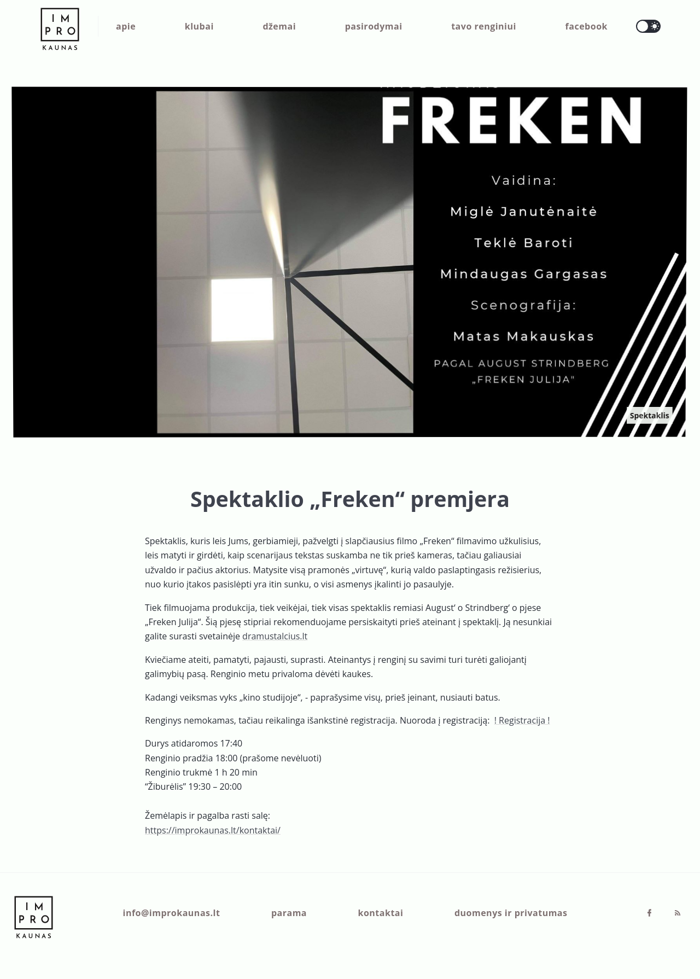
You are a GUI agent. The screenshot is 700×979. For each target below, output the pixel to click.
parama (289, 913)
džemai (279, 26)
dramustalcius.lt (274, 636)
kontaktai (381, 913)
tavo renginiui (483, 26)
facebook (586, 26)
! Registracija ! (522, 720)
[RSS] (677, 913)
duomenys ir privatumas (511, 913)
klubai (199, 26)
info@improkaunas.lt (171, 913)
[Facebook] (650, 913)
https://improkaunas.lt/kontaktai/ (213, 830)
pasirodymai (373, 26)
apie (126, 26)
